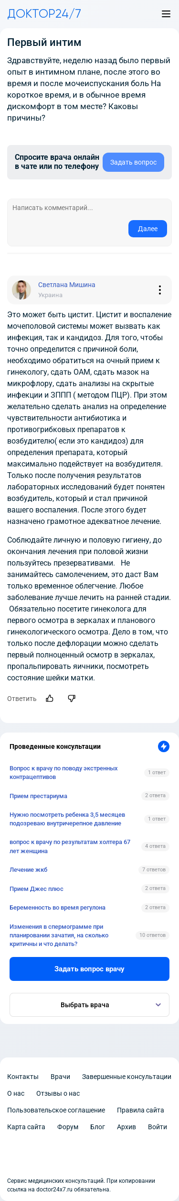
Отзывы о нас (58, 1093)
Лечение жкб (28, 869)
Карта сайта (26, 1127)
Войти (157, 1127)
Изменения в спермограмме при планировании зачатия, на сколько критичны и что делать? (59, 935)
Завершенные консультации (126, 1076)
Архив (126, 1127)
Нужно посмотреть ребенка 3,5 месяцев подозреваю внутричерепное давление (67, 819)
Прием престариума (38, 796)
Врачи (60, 1076)
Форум (67, 1127)
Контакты (23, 1076)
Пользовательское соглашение (56, 1110)
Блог (97, 1127)
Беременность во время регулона (57, 907)
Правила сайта (140, 1110)
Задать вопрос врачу (89, 969)
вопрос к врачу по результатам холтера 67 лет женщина (70, 846)
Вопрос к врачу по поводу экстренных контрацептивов (64, 772)
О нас (15, 1093)
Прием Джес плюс (36, 888)
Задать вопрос (133, 162)
